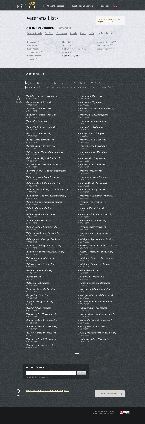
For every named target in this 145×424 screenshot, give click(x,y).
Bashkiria (31, 41)
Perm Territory (104, 48)
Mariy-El (66, 41)
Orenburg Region (105, 41)
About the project (53, 5)
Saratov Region (34, 55)
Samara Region (34, 52)
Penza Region (103, 45)
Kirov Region (33, 48)
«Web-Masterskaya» (100, 413)
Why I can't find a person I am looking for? (47, 390)
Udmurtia (66, 52)
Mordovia (66, 45)
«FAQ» (120, 393)
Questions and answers (80, 5)
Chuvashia (32, 45)
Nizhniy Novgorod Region (74, 48)
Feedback (103, 5)
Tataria (30, 59)
